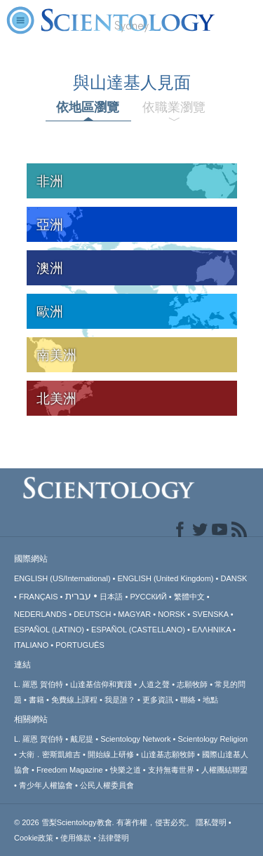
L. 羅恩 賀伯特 (38, 684)
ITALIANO (31, 645)
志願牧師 (192, 684)
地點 (210, 699)
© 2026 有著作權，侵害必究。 (105, 822)
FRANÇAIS (38, 596)
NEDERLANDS (40, 614)
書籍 (36, 699)
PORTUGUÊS (79, 645)
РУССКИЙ (148, 596)
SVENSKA (210, 614)
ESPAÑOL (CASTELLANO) (138, 629)
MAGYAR (134, 614)
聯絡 (188, 699)
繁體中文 (189, 596)
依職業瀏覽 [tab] (173, 107)
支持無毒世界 (171, 770)
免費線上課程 (74, 699)
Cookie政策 (33, 838)
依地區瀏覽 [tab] (87, 107)
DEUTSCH (92, 614)
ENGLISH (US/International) (62, 578)
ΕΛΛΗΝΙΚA (211, 629)
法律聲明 (113, 838)
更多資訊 (157, 699)
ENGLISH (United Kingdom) (166, 578)
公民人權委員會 (107, 785)
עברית (78, 596)
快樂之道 (125, 770)
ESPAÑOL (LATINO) (49, 629)
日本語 (111, 596)
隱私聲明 (211, 822)
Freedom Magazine (69, 770)
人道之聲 (154, 684)
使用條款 (75, 838)
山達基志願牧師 (168, 754)
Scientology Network (135, 739)
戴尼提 (81, 739)
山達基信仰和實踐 (101, 684)
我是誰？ (119, 699)
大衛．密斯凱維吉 (50, 754)
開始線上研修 (111, 754)
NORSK (171, 614)
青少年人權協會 (46, 785)
